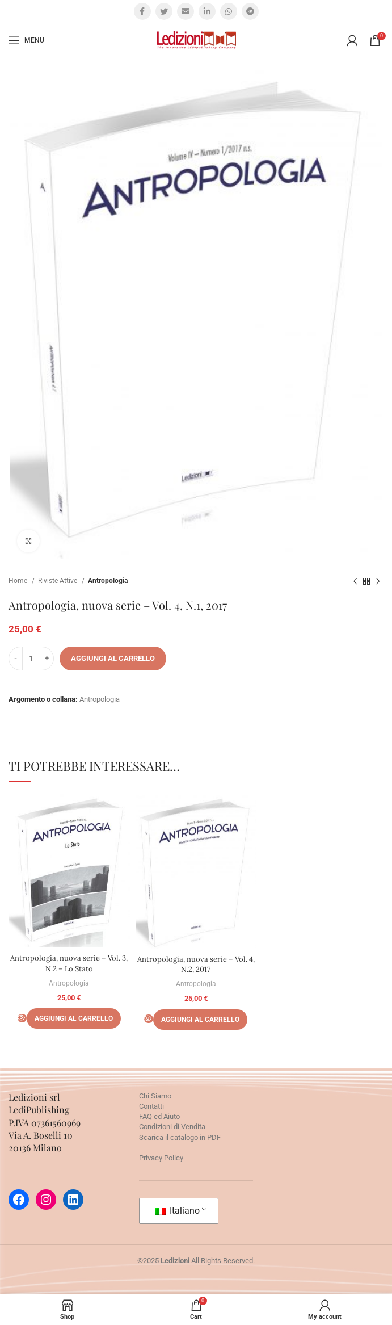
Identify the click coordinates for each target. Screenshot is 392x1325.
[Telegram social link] (250, 11)
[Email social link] (185, 11)
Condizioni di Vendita (172, 1126)
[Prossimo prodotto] (377, 581)
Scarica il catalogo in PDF (180, 1137)
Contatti (151, 1106)
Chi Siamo (155, 1096)
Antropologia (108, 581)
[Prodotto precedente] (355, 581)
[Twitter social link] (163, 11)
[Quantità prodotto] (31, 658)
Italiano (177, 1210)
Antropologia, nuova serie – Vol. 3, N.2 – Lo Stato (69, 963)
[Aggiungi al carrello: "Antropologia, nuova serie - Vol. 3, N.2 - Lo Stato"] (74, 1018)
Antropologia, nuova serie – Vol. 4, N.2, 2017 (196, 964)
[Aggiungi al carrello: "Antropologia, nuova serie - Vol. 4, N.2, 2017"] (200, 1019)
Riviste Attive (58, 581)
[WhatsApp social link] (228, 11)
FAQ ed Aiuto (159, 1116)
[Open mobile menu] (26, 40)
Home (19, 581)
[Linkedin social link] (207, 11)
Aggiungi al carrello (113, 658)
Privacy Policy (161, 1158)
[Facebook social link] (142, 11)
